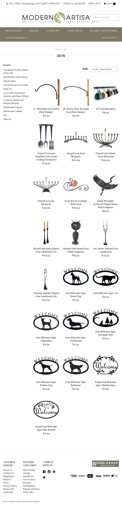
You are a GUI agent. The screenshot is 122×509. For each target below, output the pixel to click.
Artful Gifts (109, 38)
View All (7, 119)
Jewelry (34, 31)
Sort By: (95, 69)
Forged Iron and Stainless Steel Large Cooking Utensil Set (46, 156)
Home (57, 49)
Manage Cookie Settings (31, 501)
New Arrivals (13, 31)
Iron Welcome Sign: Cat (105, 293)
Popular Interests (16, 38)
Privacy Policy (10, 486)
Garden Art (53, 31)
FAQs (6, 482)
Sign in (67, 3)
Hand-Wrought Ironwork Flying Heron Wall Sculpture (105, 204)
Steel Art (7, 89)
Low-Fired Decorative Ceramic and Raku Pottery (16, 94)
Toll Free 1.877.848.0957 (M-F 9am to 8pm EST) (33, 3)
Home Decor (75, 31)
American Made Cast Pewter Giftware (13, 102)
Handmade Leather (12, 111)
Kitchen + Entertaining (103, 31)
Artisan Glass (9, 81)
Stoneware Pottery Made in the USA (15, 71)
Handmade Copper (12, 107)
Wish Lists (94, 3)
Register (80, 3)
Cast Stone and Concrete (15, 85)
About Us (7, 470)
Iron (65, 49)
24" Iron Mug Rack (105, 108)
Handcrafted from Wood (15, 77)
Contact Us (8, 473)
